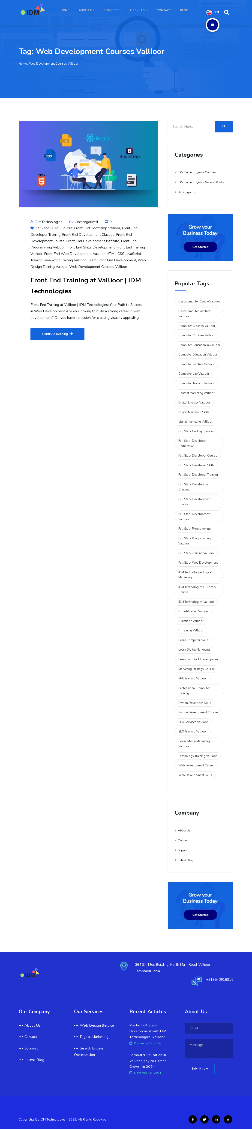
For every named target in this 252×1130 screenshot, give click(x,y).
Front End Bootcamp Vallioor (97, 228)
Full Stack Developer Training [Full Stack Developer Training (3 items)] (198, 475)
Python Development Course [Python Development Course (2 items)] (198, 712)
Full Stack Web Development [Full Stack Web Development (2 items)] (198, 563)
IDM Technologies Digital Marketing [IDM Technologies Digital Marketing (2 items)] (195, 575)
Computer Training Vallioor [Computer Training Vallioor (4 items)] (196, 383)
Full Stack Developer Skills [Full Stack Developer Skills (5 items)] (196, 465)
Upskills (144, 12)
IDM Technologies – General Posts (201, 182)
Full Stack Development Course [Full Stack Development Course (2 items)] (194, 502)
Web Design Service (97, 1025)
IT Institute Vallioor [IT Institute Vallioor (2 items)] (191, 621)
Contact (167, 12)
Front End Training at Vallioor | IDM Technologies (85, 285)
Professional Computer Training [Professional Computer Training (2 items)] (194, 691)
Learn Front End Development (111, 260)
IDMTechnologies (46, 221)
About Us (97, 12)
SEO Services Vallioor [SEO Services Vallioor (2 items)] (193, 722)
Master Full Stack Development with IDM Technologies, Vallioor (148, 1031)
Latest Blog (186, 860)
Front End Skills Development (90, 247)
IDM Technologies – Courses (197, 172)
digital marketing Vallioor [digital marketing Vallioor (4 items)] (195, 422)
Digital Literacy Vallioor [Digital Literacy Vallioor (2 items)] (194, 403)
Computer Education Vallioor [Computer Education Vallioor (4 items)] (197, 355)
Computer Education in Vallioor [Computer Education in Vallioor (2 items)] (199, 345)
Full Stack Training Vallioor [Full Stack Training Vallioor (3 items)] (196, 553)
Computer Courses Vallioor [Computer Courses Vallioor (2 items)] (197, 335)
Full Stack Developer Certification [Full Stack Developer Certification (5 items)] (192, 443)
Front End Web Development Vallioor (74, 253)
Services (120, 12)
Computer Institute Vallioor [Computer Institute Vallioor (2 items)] (196, 364)
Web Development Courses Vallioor (98, 266)
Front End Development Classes (88, 234)
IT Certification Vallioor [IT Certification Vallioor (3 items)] (193, 611)
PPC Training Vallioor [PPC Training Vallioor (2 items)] (192, 678)
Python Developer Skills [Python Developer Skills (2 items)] (194, 703)
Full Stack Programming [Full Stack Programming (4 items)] (194, 529)
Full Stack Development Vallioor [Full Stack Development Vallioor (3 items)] (194, 516)
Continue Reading (57, 334)
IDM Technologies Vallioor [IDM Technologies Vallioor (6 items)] (196, 602)
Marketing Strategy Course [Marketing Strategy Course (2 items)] (196, 669)
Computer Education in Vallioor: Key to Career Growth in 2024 (147, 1061)
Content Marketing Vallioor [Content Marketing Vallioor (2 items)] (196, 393)
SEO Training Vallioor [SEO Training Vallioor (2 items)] (192, 731)
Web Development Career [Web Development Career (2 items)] (196, 765)
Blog (185, 12)
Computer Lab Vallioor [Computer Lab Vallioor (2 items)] (193, 374)
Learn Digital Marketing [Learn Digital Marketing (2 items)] (194, 650)
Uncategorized (86, 221)
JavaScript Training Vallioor (65, 260)
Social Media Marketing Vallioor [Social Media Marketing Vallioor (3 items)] (194, 744)
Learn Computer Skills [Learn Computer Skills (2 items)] (193, 640)
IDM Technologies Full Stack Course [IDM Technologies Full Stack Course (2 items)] (197, 590)
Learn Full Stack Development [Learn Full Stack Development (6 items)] (198, 659)
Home (78, 12)
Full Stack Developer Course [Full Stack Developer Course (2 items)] (197, 456)
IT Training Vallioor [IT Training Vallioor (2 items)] (191, 630)
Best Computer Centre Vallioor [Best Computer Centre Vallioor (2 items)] (199, 301)
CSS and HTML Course (54, 228)
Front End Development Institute (92, 241)
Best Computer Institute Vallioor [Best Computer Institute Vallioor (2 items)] (194, 314)
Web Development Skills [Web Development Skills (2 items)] (195, 775)
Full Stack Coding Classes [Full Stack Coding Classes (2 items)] (196, 431)
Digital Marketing (94, 1036)
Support (183, 850)
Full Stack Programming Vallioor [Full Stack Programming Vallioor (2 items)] (194, 541)
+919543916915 (218, 979)
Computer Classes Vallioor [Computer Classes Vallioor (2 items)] (196, 326)
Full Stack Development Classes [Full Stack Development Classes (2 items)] (194, 487)
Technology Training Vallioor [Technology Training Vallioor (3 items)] (197, 756)
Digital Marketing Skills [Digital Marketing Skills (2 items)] (194, 412)
